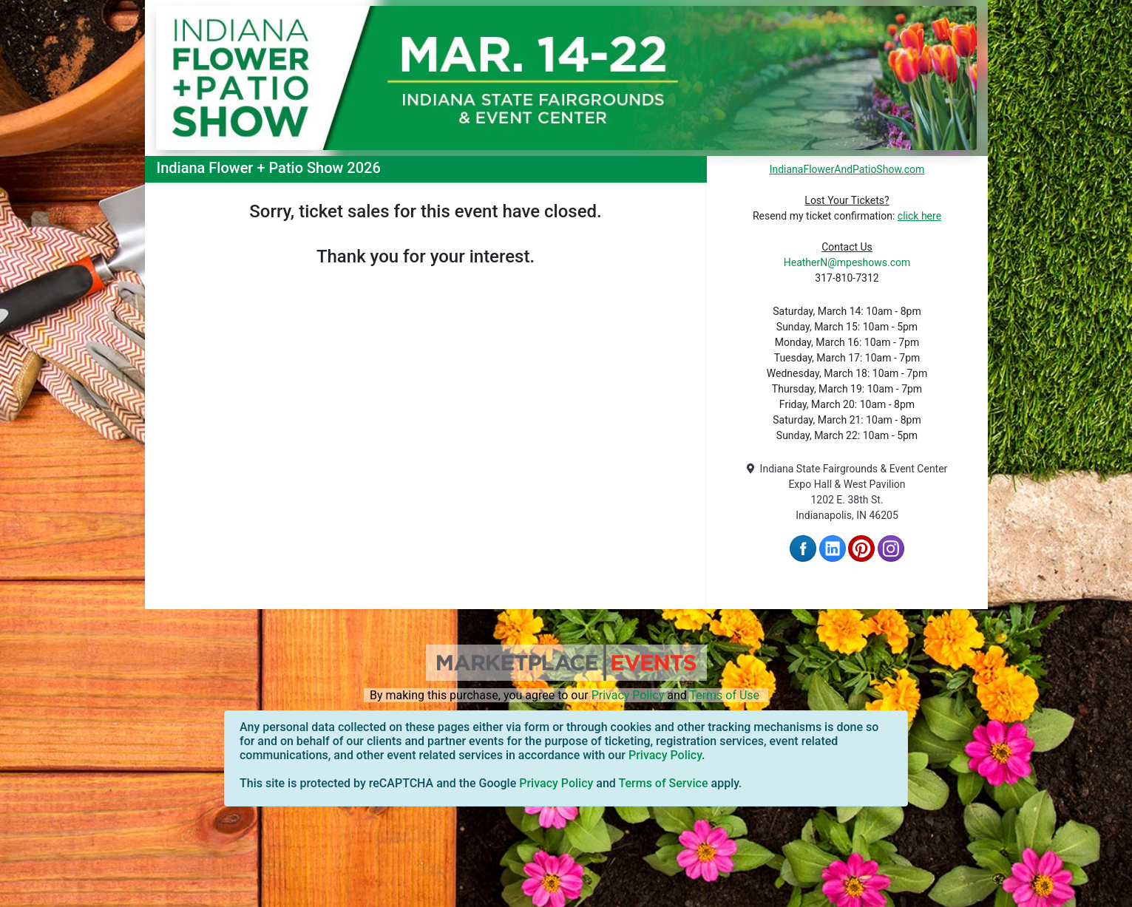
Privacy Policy (628, 695)
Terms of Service (663, 783)
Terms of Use (724, 695)
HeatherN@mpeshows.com (847, 262)
